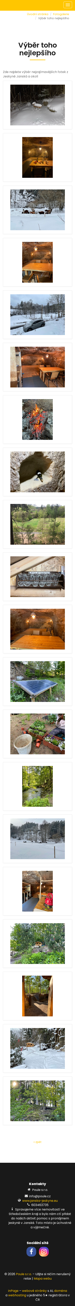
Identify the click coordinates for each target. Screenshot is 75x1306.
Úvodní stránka (37, 14)
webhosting (17, 1295)
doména (60, 1291)
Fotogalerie (61, 14)
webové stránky (34, 1291)
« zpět (37, 1142)
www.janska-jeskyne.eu (40, 1200)
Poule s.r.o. (24, 1274)
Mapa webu (43, 1278)
